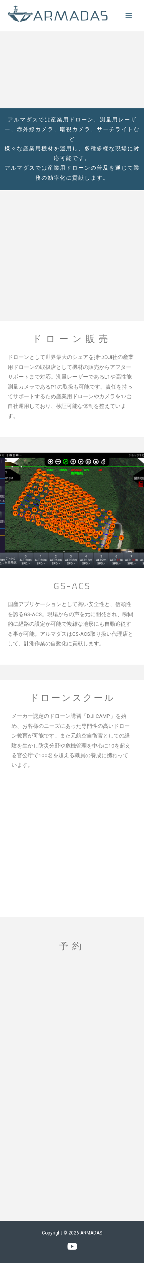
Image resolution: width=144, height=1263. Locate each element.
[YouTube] (72, 1246)
